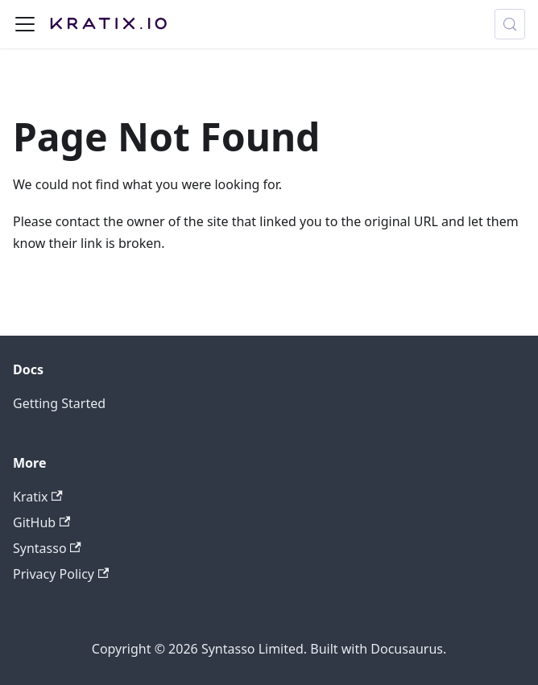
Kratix (38, 496)
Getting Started (59, 403)
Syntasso (47, 548)
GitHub (41, 522)
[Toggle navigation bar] (25, 24)
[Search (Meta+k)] (510, 24)
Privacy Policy (61, 574)
